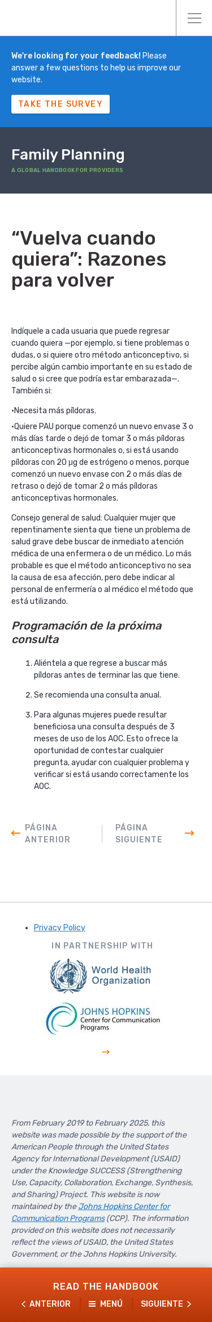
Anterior (50, 1304)
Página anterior (48, 834)
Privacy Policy (59, 928)
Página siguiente (139, 834)
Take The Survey (60, 104)
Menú (194, 18)
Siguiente (162, 1304)
